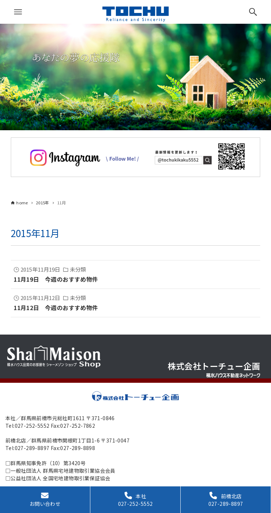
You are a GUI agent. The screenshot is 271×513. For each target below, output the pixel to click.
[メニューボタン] (18, 12)
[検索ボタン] (253, 12)
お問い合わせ (45, 499)
